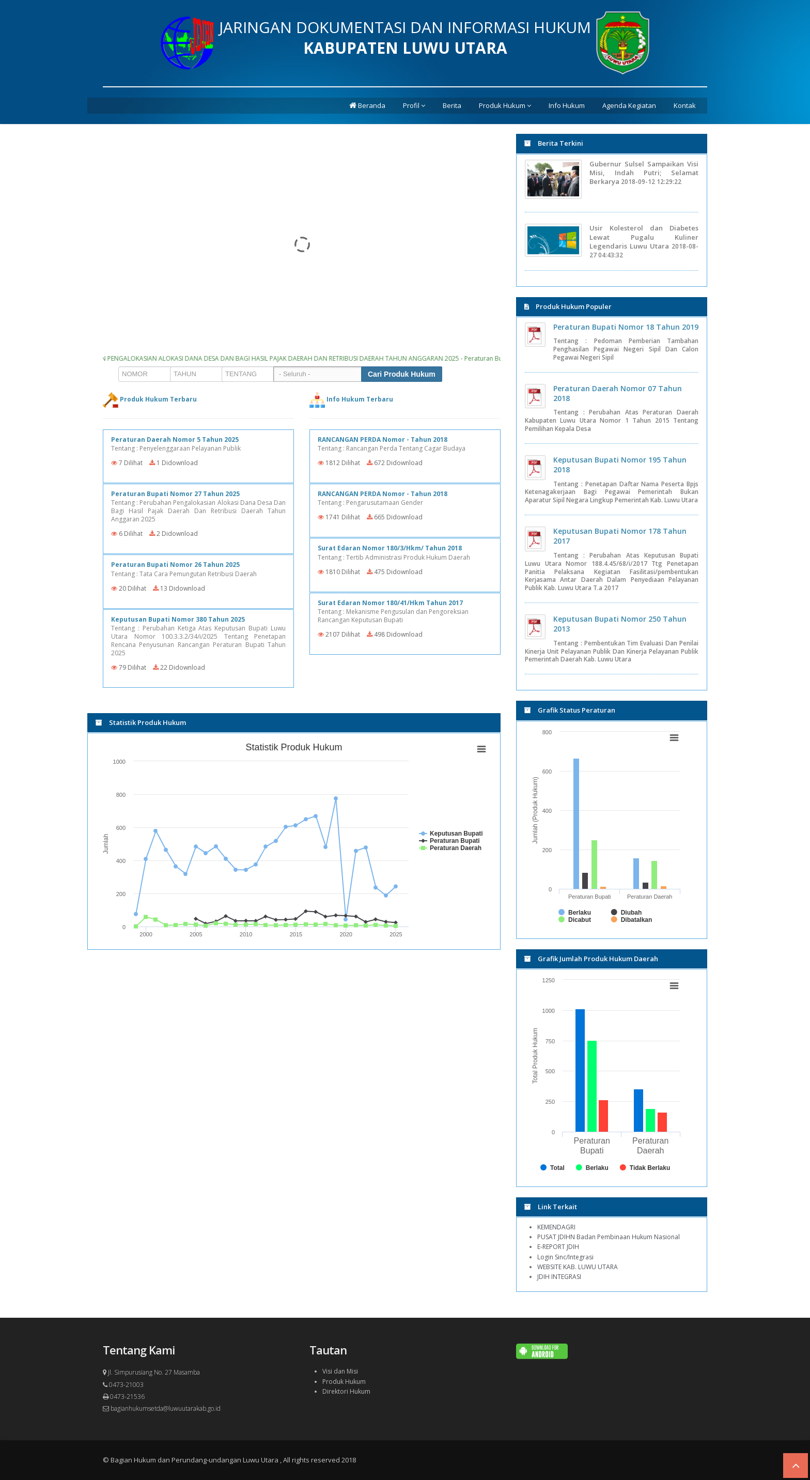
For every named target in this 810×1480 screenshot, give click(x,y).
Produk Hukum (505, 105)
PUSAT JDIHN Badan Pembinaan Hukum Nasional (608, 1236)
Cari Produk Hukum (401, 374)
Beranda (367, 105)
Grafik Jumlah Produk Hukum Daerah (591, 958)
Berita (452, 105)
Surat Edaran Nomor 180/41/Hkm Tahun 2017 (390, 602)
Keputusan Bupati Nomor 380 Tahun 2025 (178, 619)
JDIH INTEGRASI (559, 1276)
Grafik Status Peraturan (569, 710)
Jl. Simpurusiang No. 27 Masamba (151, 1372)
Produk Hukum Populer (568, 306)
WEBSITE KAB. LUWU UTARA (577, 1266)
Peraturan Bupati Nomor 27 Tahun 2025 (175, 493)
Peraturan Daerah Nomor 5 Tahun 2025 (175, 439)
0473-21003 (123, 1384)
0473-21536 (124, 1396)
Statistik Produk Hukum (141, 722)
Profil (414, 105)
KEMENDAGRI (556, 1227)
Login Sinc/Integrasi (565, 1257)
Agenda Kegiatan (629, 105)
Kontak (685, 105)
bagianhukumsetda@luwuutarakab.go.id (162, 1408)
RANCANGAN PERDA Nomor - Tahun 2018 (382, 439)
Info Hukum (567, 105)
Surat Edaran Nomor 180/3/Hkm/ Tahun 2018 (390, 548)
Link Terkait (550, 1206)
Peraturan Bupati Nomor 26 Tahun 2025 (175, 564)
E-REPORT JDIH (558, 1246)
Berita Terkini (553, 143)
